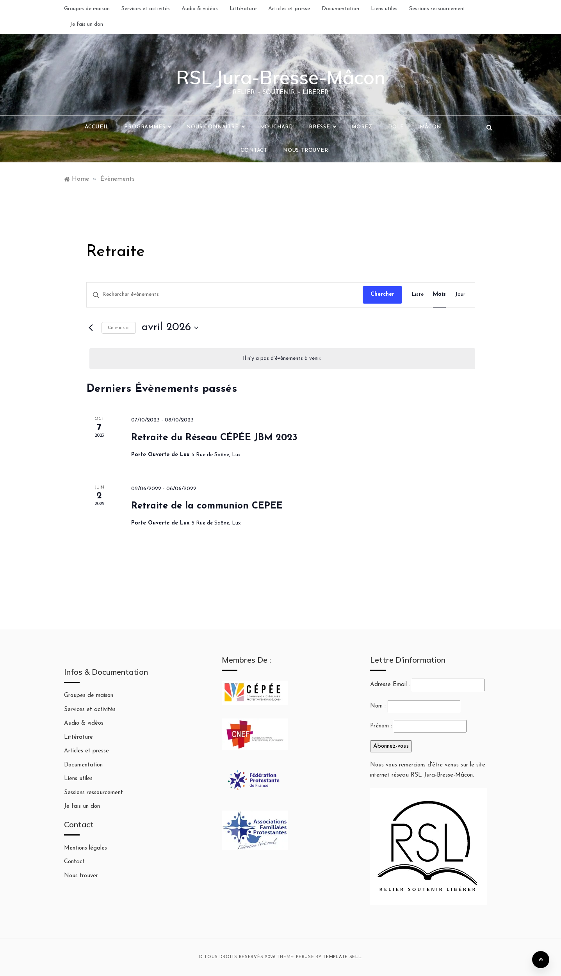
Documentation (340, 9)
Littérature (243, 9)
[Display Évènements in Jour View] (460, 295)
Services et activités (145, 9)
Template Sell (342, 957)
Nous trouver (305, 150)
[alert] (282, 359)
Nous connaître (215, 127)
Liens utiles (384, 9)
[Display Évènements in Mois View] (439, 295)
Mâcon (430, 127)
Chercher (382, 294)
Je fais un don (86, 24)
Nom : (378, 706)
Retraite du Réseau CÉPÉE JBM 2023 (214, 438)
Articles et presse (289, 9)
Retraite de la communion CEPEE (207, 506)
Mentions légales (85, 848)
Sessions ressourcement (437, 9)
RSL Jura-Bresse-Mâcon (280, 77)
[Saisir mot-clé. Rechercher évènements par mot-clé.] (225, 295)
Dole (396, 127)
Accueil (97, 127)
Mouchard (276, 127)
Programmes (147, 127)
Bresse (322, 127)
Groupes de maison (87, 9)
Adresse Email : (427, 685)
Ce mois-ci (119, 327)
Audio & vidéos (200, 9)
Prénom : (381, 726)
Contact (253, 150)
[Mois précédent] (91, 327)
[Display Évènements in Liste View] (417, 295)
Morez (361, 127)
